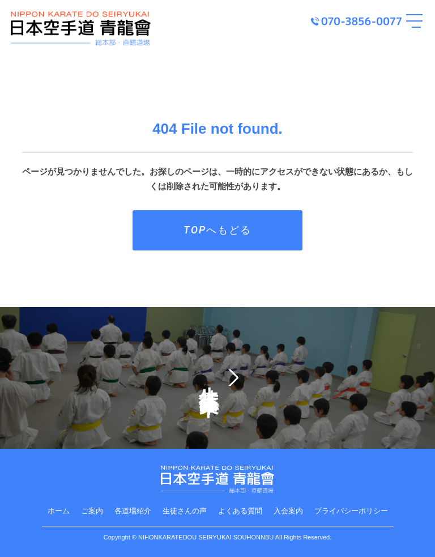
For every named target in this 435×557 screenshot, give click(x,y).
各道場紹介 (132, 511)
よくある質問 (240, 511)
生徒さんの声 (185, 511)
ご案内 (92, 511)
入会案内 (288, 511)
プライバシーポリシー (351, 511)
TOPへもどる (217, 230)
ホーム (59, 511)
